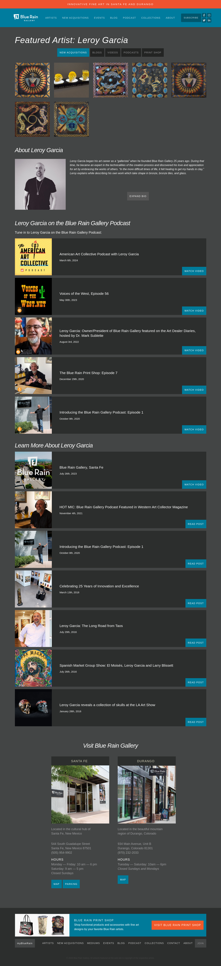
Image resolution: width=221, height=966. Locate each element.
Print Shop (152, 52)
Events (99, 17)
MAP (57, 884)
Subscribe (191, 17)
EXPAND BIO (138, 196)
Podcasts (131, 52)
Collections (150, 17)
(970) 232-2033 (128, 852)
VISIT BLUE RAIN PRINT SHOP (177, 925)
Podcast (129, 17)
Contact (173, 943)
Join (200, 943)
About (170, 17)
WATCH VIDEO (194, 271)
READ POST (196, 524)
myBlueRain (25, 943)
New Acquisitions (75, 17)
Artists (51, 17)
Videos (113, 52)
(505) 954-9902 (61, 852)
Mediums (93, 943)
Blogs (97, 52)
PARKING (71, 884)
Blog (114, 17)
